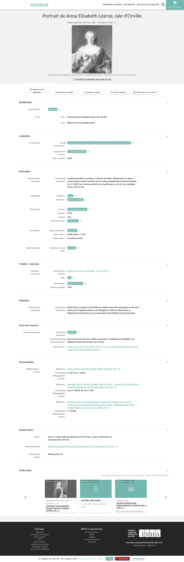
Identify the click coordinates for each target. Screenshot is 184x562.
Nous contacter (40, 539)
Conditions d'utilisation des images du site (92, 79)
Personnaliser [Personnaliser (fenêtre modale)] (139, 559)
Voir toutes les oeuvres (111, 472)
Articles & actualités (148, 4)
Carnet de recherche (91, 536)
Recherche (130, 4)
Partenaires (92, 539)
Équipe (92, 534)
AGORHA (15, 4)
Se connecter (175, 6)
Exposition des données (40, 541)
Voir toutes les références (158, 472)
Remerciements (39, 534)
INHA (92, 532)
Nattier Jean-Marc (90, 22)
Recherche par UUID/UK (39, 546)
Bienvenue (40, 529)
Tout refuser (122, 559)
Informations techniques (40, 532)
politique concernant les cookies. (90, 559)
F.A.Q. (40, 536)
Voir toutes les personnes (134, 472)
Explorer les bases (113, 4)
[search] (163, 4)
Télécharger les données (147, 89)
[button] (25, 494)
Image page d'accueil (39, 544)
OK (109, 559)
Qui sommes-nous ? (92, 529)
